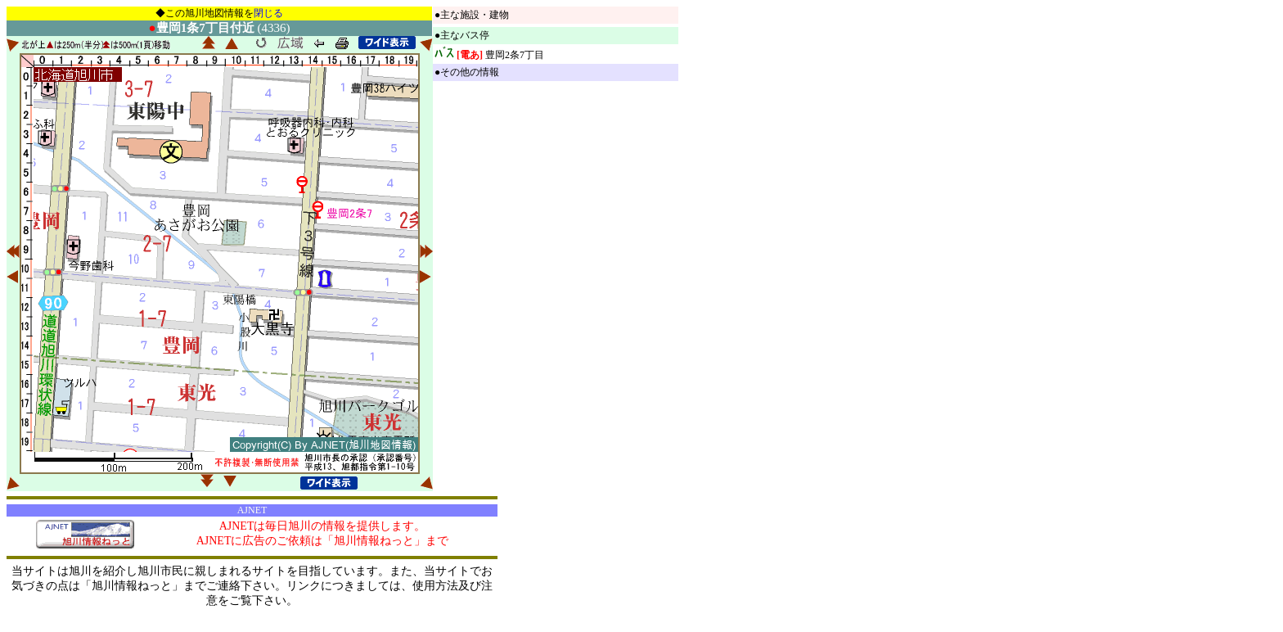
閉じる (268, 13)
